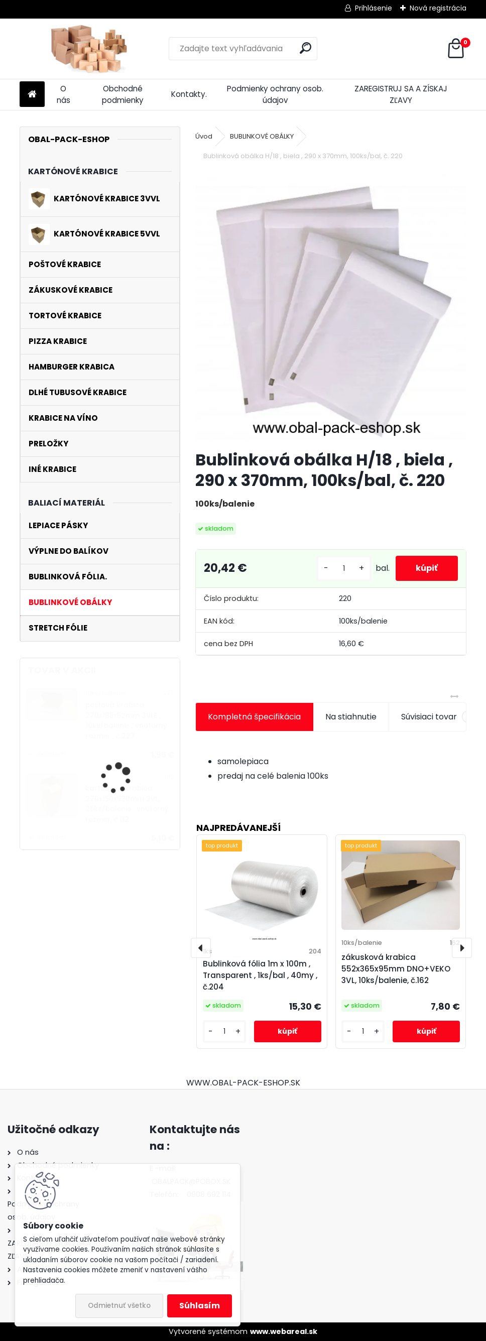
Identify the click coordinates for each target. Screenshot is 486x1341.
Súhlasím (199, 1305)
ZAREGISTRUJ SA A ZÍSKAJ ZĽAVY (400, 94)
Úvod (203, 136)
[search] (305, 48)
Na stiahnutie (351, 716)
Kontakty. (189, 94)
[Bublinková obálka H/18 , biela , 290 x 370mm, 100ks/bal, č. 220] (330, 306)
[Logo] (89, 49)
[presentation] (201, 948)
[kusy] (344, 568)
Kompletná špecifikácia (254, 716)
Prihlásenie (373, 8)
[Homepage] (32, 94)
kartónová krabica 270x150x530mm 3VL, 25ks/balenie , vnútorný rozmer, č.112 (127, 804)
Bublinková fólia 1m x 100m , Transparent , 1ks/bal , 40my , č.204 (260, 975)
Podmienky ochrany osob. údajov (275, 94)
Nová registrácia (438, 8)
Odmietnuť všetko (119, 1305)
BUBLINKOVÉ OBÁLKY (262, 136)
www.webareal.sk (283, 1331)
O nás (63, 94)
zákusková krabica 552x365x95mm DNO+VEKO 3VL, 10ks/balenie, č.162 (395, 969)
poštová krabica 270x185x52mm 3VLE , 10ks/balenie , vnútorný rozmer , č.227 (126, 720)
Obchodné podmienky (123, 94)
